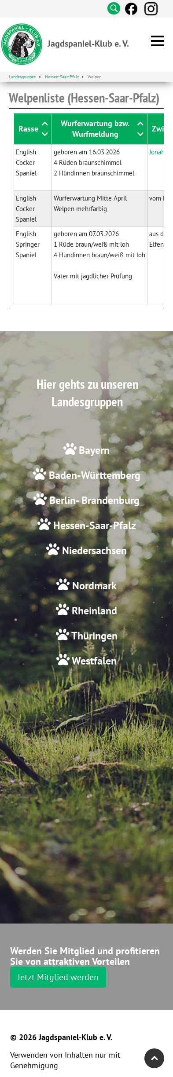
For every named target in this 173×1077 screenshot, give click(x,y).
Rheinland (93, 610)
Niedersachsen (93, 550)
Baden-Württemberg (93, 475)
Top (154, 1058)
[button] (157, 41)
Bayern (94, 450)
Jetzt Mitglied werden (58, 977)
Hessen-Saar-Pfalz (93, 525)
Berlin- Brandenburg (93, 500)
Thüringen (93, 636)
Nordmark (93, 585)
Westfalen (93, 661)
